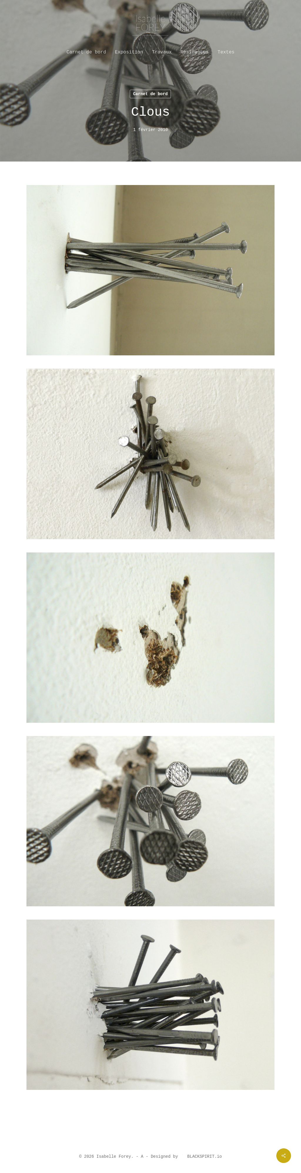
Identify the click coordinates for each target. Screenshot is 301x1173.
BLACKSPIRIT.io (201, 1156)
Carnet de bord (150, 94)
